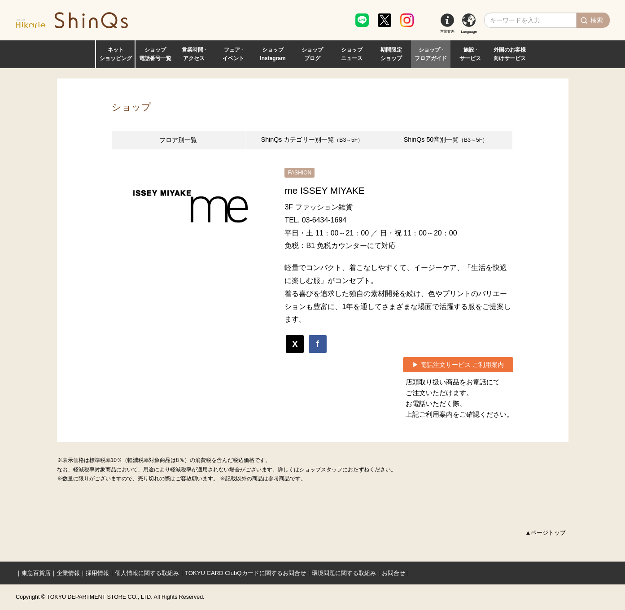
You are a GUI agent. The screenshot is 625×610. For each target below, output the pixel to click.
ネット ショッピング (116, 54)
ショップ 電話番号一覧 (155, 54)
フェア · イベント (233, 54)
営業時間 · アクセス (194, 54)
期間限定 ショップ (391, 54)
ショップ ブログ (312, 54)
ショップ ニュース (352, 54)
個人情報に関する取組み (147, 573)
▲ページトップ (545, 532)
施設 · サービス (470, 54)
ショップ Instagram (272, 54)
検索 (596, 20)
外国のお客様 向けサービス (510, 54)
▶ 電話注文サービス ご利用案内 (458, 364)
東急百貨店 (36, 573)
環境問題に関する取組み (344, 573)
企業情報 (68, 573)
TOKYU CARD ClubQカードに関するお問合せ (245, 573)
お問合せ (393, 573)
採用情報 (97, 573)
